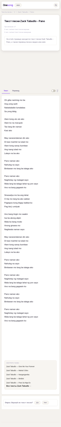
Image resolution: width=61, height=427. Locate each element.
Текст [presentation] (6, 91)
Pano (32, 12)
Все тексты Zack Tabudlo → (18, 386)
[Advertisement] (30, 69)
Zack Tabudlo (23, 12)
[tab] (6, 90)
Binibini (21, 379)
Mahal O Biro (23, 370)
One (8, 5)
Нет (45, 402)
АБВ (18, 5)
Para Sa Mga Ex (25, 383)
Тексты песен (6, 12)
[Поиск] (56, 5)
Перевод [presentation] (15, 91)
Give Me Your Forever (27, 366)
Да (37, 402)
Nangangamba (24, 375)
